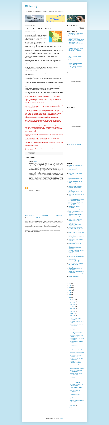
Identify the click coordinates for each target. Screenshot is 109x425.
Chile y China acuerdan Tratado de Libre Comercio (77, 345)
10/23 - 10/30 (72, 315)
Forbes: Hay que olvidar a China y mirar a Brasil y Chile (75, 217)
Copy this (70, 144)
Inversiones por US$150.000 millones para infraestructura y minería (76, 200)
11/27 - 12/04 (72, 306)
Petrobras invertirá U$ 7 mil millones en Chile (75, 356)
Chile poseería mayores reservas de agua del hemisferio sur (76, 274)
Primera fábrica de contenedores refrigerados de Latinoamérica (75, 187)
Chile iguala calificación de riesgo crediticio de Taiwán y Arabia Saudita (76, 228)
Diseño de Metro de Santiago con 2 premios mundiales (76, 209)
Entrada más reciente (29, 215)
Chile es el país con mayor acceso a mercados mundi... (76, 328)
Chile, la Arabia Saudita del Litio (75, 243)
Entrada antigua (59, 215)
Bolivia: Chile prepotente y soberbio (77, 368)
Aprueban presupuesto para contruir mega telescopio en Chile (76, 203)
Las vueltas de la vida (74, 366)
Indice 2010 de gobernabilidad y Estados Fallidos (75, 225)
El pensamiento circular (74, 316)
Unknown (31, 187)
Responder (31, 182)
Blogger (61, 418)
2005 (70, 297)
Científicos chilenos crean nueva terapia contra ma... (76, 396)
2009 (70, 290)
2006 (70, 296)
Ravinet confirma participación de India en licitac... (76, 325)
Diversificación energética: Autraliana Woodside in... (75, 362)
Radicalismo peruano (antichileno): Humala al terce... (77, 350)
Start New (74, 144)
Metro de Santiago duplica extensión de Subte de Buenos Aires (76, 53)
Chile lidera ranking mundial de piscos (76, 232)
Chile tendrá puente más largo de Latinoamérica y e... (76, 336)
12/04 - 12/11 (72, 304)
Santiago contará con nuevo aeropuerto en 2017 (74, 207)
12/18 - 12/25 (72, 301)
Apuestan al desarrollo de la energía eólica (75, 319)
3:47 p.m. (35, 187)
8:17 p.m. (35, 161)
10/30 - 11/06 (72, 313)
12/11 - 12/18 (72, 302)
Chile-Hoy (31, 6)
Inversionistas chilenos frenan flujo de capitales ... (76, 401)
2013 (70, 283)
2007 (70, 294)
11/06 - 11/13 (72, 311)
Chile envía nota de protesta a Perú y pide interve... (77, 339)
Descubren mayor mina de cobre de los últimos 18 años (76, 259)
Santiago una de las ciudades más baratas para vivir (75, 269)
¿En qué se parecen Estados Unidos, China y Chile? (75, 394)
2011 (70, 287)
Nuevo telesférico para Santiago (75, 204)
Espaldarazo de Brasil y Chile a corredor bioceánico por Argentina (75, 261)
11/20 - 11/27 (72, 308)
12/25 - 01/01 (72, 299)
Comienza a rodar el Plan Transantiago (75, 391)
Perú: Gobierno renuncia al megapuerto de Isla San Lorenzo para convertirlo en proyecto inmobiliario (76, 39)
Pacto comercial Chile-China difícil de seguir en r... (76, 342)
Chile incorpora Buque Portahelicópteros (73, 197)
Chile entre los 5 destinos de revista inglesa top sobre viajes (76, 266)
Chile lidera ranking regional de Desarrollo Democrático (75, 171)
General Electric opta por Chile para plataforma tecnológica (76, 264)
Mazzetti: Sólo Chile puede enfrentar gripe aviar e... (75, 379)
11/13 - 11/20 (72, 309)
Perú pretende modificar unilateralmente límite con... (76, 347)
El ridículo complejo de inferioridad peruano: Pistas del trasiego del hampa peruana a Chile (75, 67)
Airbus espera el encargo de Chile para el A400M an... (76, 385)
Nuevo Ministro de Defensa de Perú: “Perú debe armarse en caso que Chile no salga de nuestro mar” (76, 49)
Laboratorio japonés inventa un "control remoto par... (76, 371)
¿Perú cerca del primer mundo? (75, 46)
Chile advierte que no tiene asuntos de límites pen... (77, 330)
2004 (70, 407)
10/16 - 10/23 (72, 403)
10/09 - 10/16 (72, 405)
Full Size (79, 144)
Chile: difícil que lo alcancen (74, 276)
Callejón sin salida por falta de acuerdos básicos (76, 374)
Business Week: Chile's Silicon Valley (76, 256)
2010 (70, 289)
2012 (70, 285)
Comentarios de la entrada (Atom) (37, 217)
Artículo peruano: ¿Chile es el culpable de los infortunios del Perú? (76, 43)
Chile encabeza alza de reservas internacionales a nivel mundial (75, 192)
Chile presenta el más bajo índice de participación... (76, 359)
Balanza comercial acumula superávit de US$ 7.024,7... (76, 382)
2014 (70, 282)
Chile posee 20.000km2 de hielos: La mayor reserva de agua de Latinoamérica (76, 251)
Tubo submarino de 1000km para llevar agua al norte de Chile (75, 220)
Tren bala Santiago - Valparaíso (75, 241)
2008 (70, 292)
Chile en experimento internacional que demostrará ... (77, 353)
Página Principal (45, 215)
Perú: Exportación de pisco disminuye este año (75, 364)
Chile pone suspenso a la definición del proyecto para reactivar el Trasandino (76, 34)
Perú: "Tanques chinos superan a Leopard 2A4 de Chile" (75, 64)
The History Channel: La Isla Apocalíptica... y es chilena (74, 60)
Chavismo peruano (73, 398)
